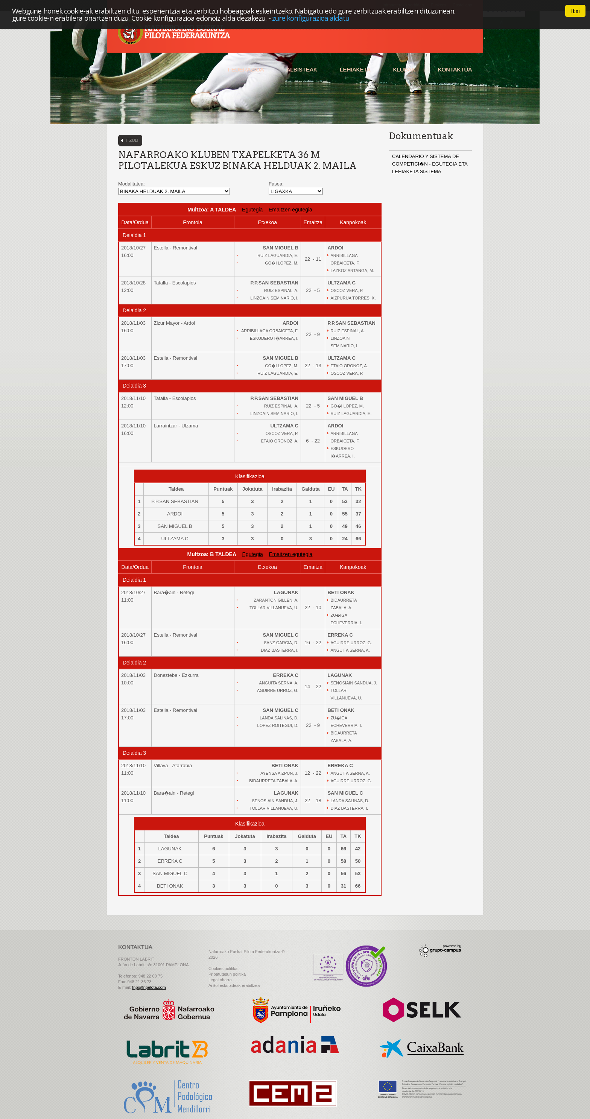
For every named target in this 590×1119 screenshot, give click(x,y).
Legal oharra (220, 980)
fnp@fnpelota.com (149, 987)
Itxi (575, 11)
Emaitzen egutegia (290, 210)
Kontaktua (455, 69)
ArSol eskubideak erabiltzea (234, 985)
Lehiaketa (355, 69)
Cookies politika (222, 968)
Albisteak (301, 69)
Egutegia (252, 210)
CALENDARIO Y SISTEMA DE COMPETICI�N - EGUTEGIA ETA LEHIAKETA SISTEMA (429, 164)
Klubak (404, 69)
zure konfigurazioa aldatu (311, 18)
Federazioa (246, 69)
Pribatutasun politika (227, 974)
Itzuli (132, 140)
